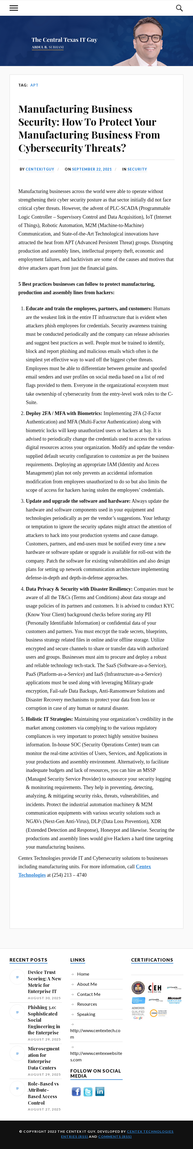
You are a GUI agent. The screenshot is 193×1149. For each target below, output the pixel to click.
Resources (87, 1004)
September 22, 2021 (93, 169)
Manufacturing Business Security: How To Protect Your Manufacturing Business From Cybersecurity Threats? (89, 128)
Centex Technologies (150, 1131)
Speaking (86, 1014)
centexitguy (40, 169)
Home (83, 973)
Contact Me (88, 994)
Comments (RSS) (115, 1136)
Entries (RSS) (74, 1136)
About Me (87, 984)
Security (140, 169)
